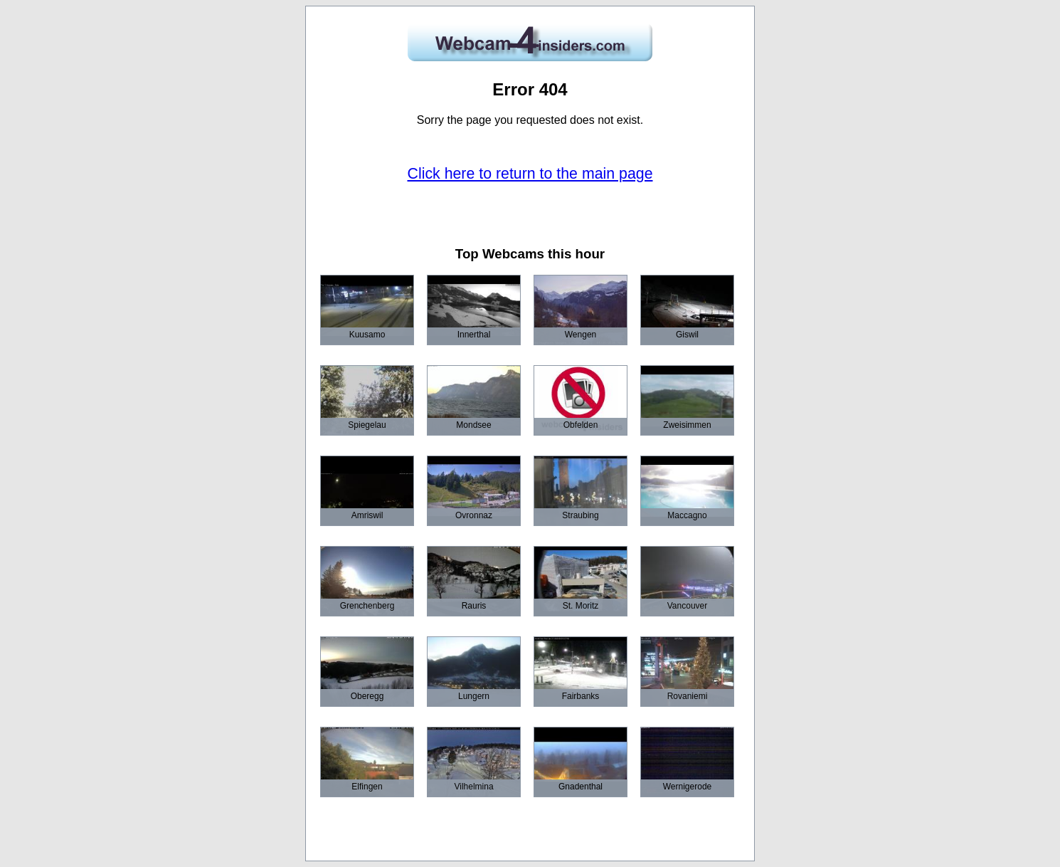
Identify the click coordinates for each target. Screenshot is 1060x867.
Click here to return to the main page (530, 173)
